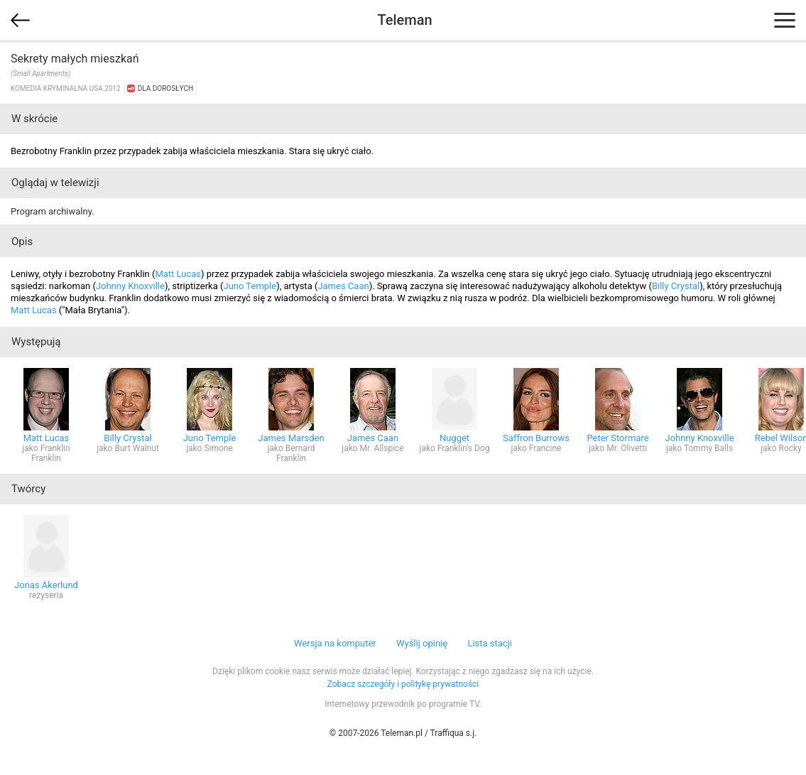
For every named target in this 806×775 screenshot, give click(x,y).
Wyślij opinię (421, 643)
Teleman (404, 19)
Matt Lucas (178, 274)
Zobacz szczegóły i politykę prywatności (403, 684)
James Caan (343, 286)
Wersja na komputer (335, 643)
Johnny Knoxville (130, 286)
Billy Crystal (675, 286)
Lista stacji (489, 643)
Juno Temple (249, 286)
